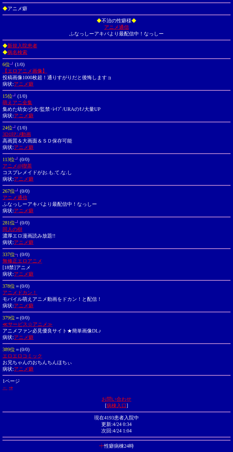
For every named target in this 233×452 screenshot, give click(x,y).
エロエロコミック (22, 356)
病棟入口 (116, 405)
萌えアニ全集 (17, 102)
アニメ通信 (116, 27)
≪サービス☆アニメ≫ (27, 324)
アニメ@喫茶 (17, 166)
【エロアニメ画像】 (24, 71)
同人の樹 (12, 229)
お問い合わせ (116, 399)
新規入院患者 (22, 45)
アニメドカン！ (19, 292)
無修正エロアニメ (22, 261)
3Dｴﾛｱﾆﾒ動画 (16, 134)
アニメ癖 (24, 84)
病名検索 (17, 52)
